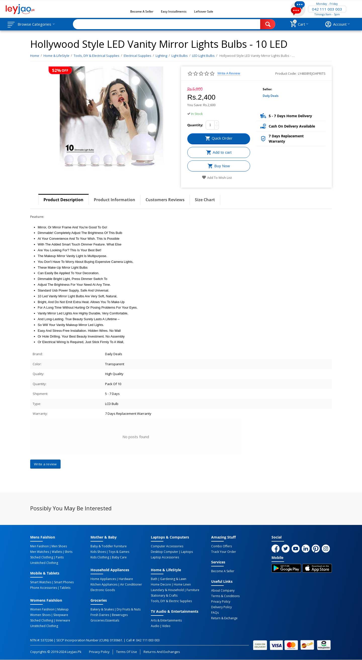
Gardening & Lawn (173, 579)
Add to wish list (217, 177)
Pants (60, 557)
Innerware (63, 620)
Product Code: (286, 73)
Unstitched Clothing (44, 562)
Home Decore (161, 584)
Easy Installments (174, 11)
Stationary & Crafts (164, 595)
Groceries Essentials (104, 620)
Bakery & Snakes (102, 609)
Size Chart (205, 199)
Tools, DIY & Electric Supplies (171, 601)
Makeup (63, 609)
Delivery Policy (221, 607)
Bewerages (120, 614)
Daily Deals (271, 96)
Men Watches (39, 551)
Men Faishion (39, 546)
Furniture (193, 590)
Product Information (114, 199)
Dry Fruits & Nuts (129, 609)
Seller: (267, 89)
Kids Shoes (98, 551)
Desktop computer (164, 551)
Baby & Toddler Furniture (108, 546)
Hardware (126, 579)
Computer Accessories (167, 546)
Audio (155, 626)
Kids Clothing (99, 557)
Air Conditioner (131, 584)
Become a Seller (141, 11)
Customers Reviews (165, 199)
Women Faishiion (42, 609)
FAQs (215, 612)
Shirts (68, 551)
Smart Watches (40, 582)
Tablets (65, 587)
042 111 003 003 (327, 9)
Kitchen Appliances (103, 584)
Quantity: (195, 125)
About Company (223, 590)
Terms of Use (126, 651)
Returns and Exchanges (162, 651)
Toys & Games (119, 551)
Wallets (57, 551)
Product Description (63, 199)
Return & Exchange (224, 618)
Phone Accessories (43, 587)
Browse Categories (34, 24)
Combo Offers (221, 546)
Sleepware (60, 614)
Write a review (228, 73)
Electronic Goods (102, 590)
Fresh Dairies (99, 614)
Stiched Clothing (41, 557)
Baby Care (119, 557)
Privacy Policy (220, 601)
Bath (154, 579)
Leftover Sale (203, 11)
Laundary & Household (167, 590)
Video (166, 626)
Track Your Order (223, 551)
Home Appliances (103, 579)
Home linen (182, 584)
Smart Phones (64, 582)
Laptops (187, 551)
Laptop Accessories (165, 557)
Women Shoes (40, 614)
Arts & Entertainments (166, 620)
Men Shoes (59, 546)
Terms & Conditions (225, 596)
